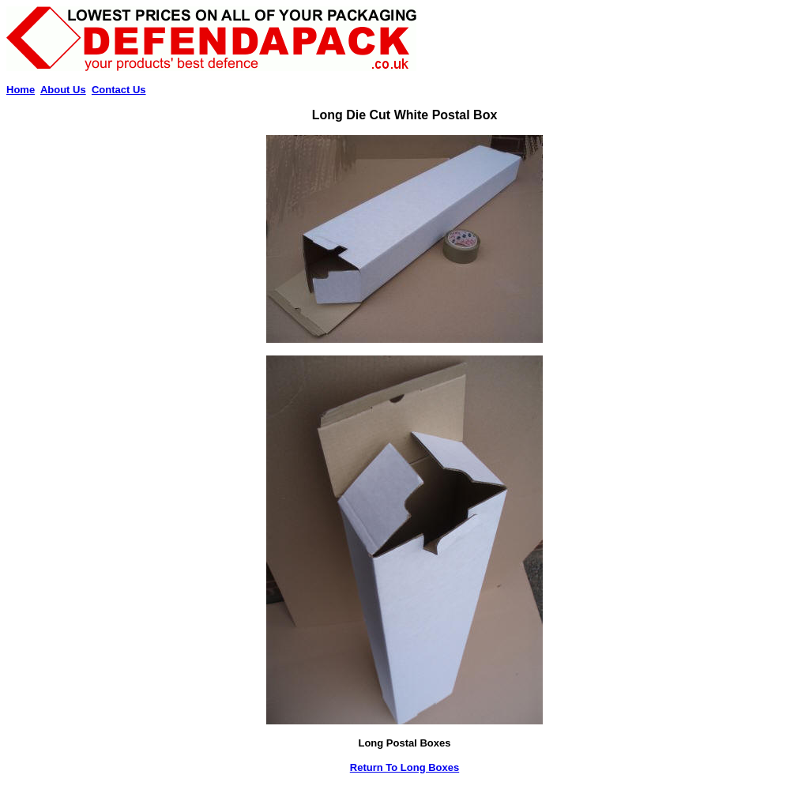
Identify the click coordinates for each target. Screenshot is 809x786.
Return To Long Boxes (404, 767)
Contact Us (119, 90)
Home (20, 90)
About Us (63, 90)
